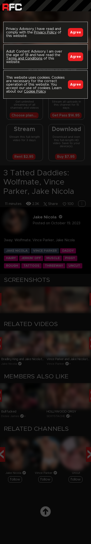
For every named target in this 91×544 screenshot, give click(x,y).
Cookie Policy (35, 91)
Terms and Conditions (24, 58)
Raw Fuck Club (12, 6)
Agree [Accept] (75, 32)
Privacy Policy (45, 32)
